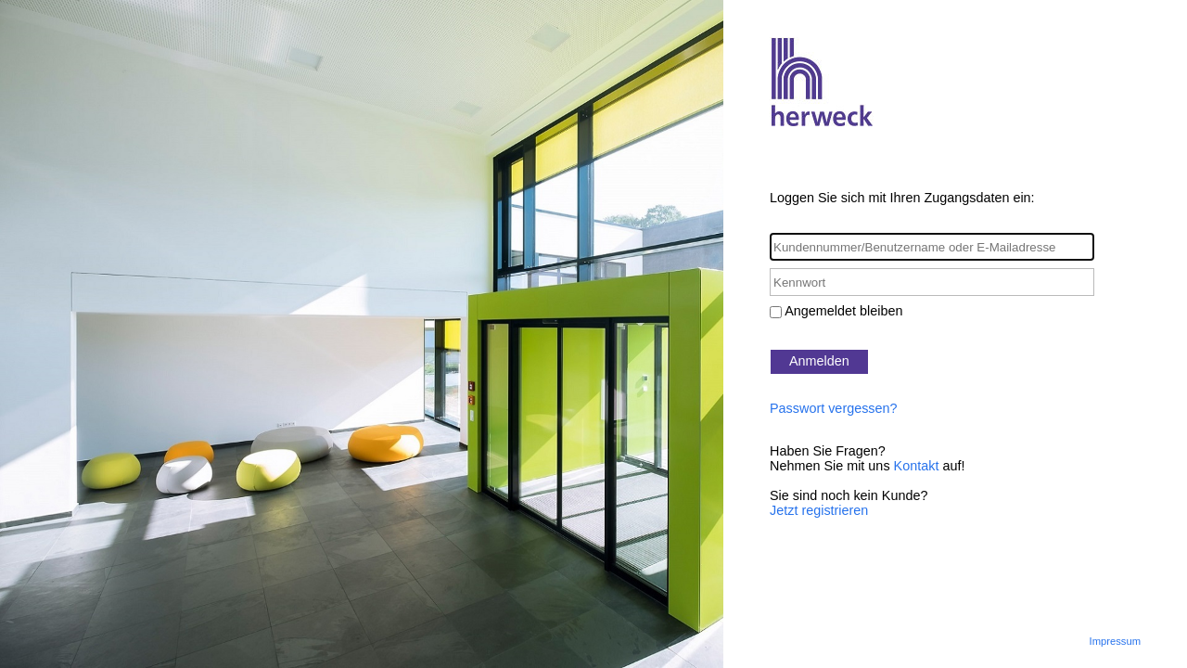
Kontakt (916, 465)
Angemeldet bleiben (843, 310)
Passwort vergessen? (834, 408)
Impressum (1115, 641)
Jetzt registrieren (819, 510)
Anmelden (819, 360)
